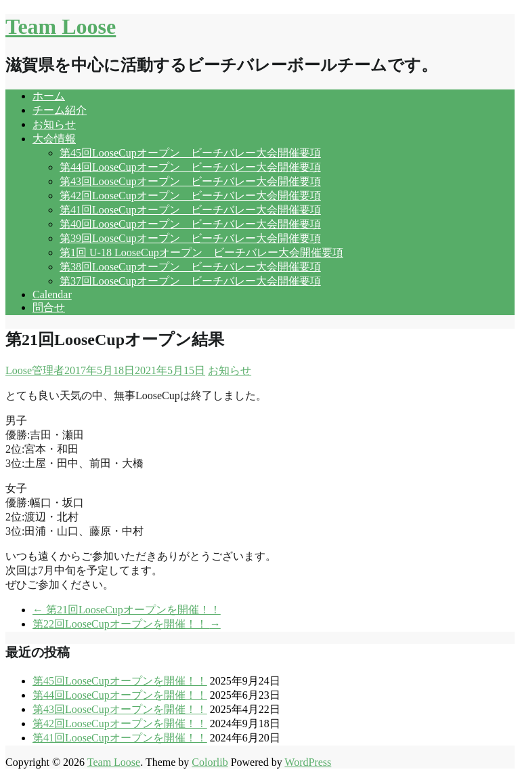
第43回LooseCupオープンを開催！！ (119, 709)
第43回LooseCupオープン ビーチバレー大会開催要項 (190, 181)
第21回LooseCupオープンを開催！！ (126, 609)
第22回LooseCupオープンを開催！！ (126, 624)
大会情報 (54, 138)
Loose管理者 (34, 370)
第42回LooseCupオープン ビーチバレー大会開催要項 (190, 195)
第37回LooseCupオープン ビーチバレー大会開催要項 (190, 281)
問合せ (48, 307)
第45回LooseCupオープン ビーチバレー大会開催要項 (190, 153)
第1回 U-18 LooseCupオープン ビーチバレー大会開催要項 (201, 252)
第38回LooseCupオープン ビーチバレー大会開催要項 (190, 266)
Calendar (52, 294)
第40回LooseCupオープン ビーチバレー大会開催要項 (190, 224)
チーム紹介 (59, 110)
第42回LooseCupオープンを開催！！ (119, 723)
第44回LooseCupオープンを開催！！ (119, 695)
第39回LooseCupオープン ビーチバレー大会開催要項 (190, 238)
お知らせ (54, 124)
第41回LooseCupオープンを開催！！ (119, 738)
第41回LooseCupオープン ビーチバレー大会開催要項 (190, 210)
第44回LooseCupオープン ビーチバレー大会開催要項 (190, 167)
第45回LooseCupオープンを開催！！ (119, 681)
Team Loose (60, 26)
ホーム (48, 96)
